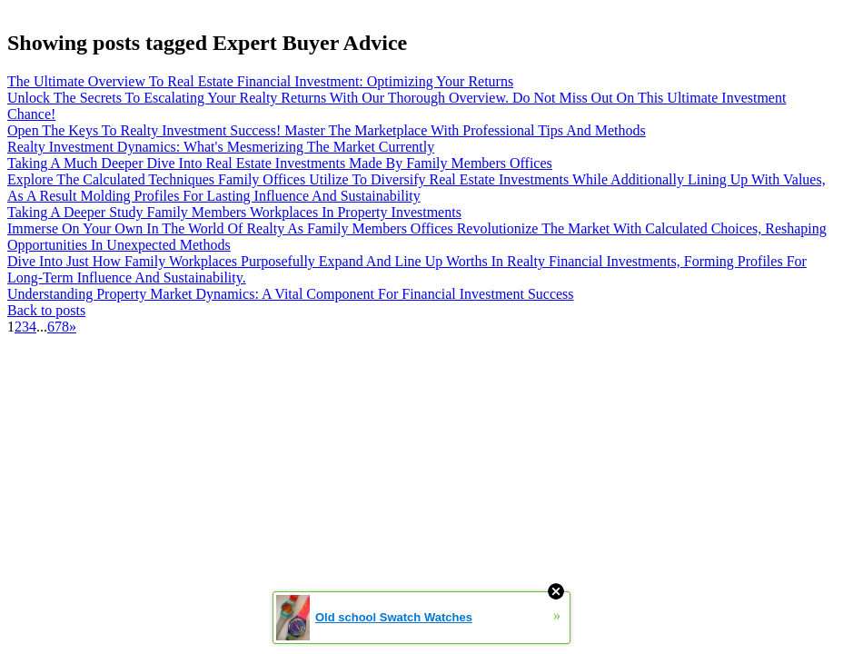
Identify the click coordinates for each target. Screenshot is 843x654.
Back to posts (46, 310)
